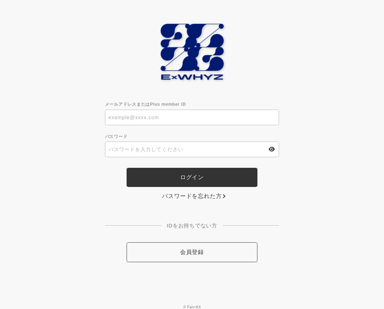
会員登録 (192, 252)
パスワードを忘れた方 (192, 196)
